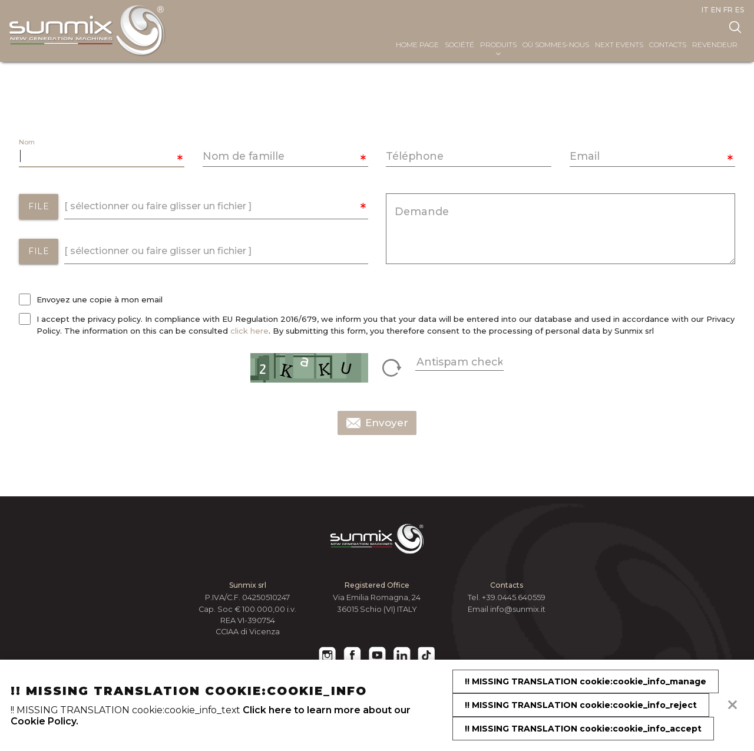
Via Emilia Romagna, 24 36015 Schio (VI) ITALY (377, 603)
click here (249, 330)
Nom (27, 142)
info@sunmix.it (517, 609)
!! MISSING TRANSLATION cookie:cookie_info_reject (581, 705)
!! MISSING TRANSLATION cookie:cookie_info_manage (585, 681)
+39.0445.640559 (513, 597)
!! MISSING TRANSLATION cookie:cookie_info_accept (583, 728)
